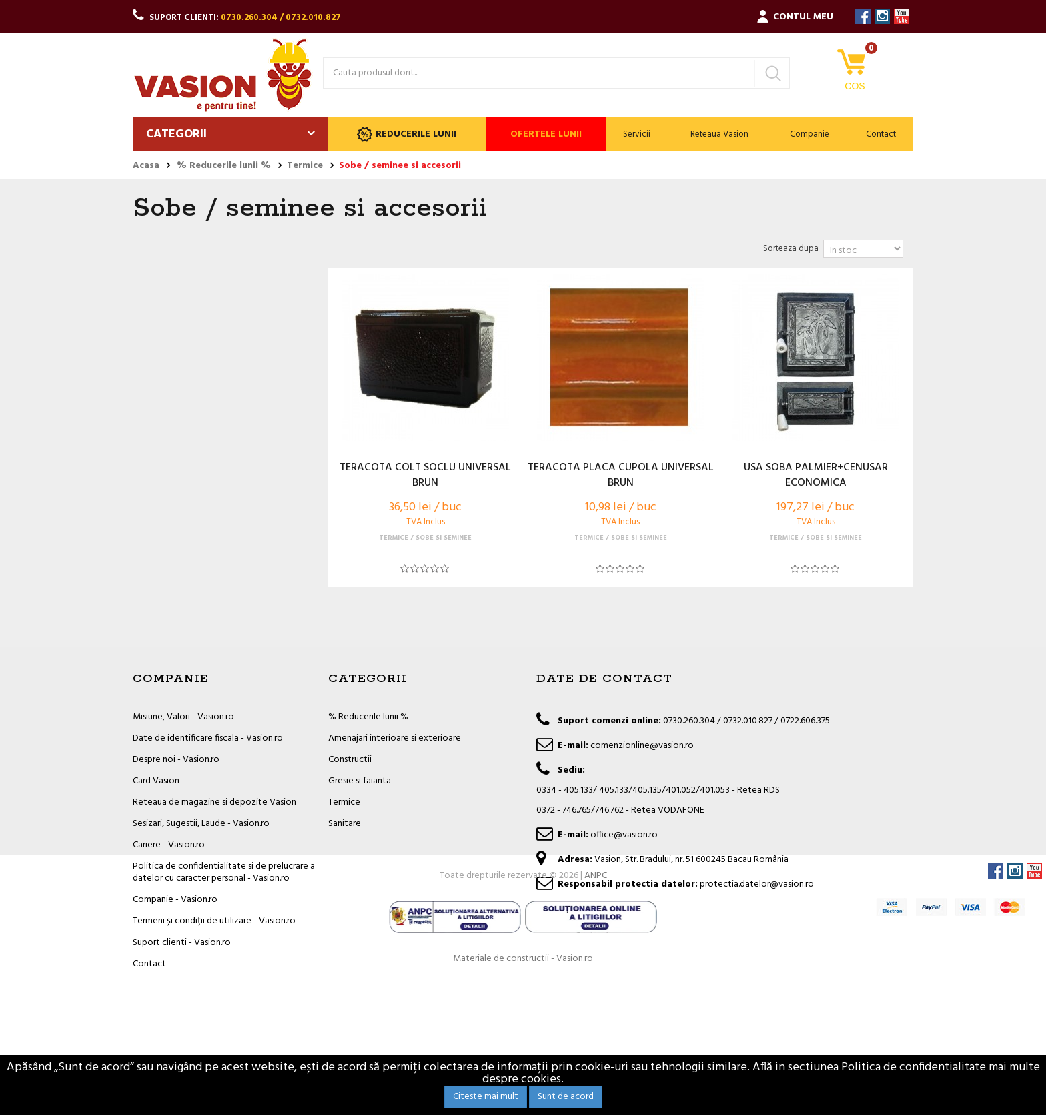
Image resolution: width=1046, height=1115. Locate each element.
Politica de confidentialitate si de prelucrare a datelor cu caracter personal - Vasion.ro (224, 872)
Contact (881, 134)
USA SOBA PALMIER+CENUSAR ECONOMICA (816, 475)
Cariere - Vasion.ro (169, 845)
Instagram (882, 16)
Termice (344, 802)
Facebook (863, 16)
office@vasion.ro (624, 835)
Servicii (636, 134)
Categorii (176, 134)
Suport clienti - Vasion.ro (182, 942)
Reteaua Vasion (719, 134)
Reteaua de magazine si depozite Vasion (214, 802)
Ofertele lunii (546, 134)
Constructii (350, 759)
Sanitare (344, 823)
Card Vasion (156, 781)
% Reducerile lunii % (368, 717)
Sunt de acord (566, 1096)
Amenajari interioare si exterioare (394, 738)
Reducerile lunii (406, 134)
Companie (809, 134)
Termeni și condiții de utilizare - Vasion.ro (214, 921)
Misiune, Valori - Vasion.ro (183, 717)
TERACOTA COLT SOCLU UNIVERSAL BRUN (425, 475)
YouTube (901, 16)
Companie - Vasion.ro (175, 899)
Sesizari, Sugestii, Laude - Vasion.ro (201, 823)
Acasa (146, 166)
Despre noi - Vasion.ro (176, 759)
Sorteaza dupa (791, 249)
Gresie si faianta (359, 781)
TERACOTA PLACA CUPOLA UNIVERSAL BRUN (621, 475)
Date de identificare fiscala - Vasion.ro (208, 738)
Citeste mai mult (485, 1096)
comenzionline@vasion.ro (642, 745)
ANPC (595, 1011)
